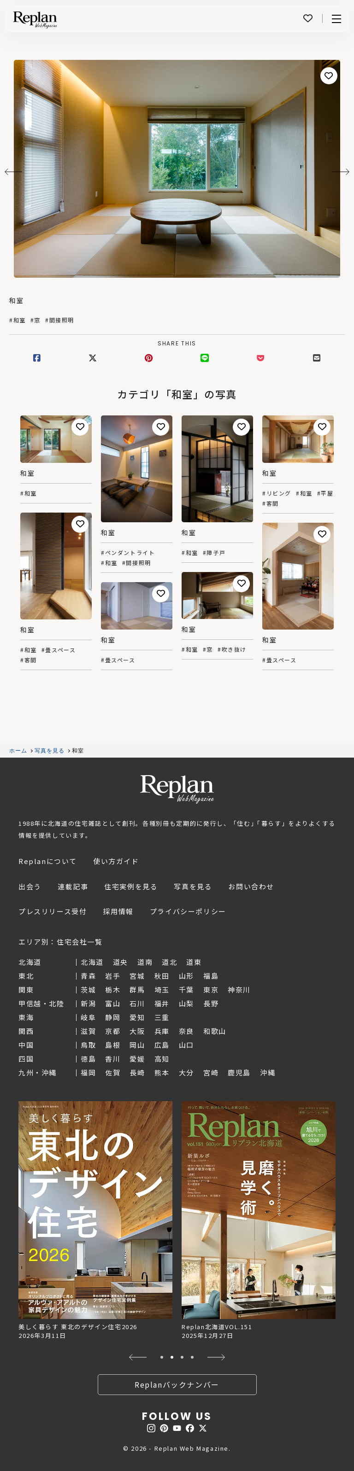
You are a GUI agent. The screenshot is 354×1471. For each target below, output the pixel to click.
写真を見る (50, 750)
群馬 (137, 989)
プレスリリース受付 (52, 911)
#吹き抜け (232, 649)
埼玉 (162, 989)
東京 (210, 989)
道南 (145, 961)
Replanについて (47, 861)
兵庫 (162, 1030)
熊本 (162, 1072)
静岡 (112, 1017)
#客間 (270, 503)
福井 (162, 1003)
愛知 (137, 1017)
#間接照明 (59, 320)
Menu (336, 19)
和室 (16, 300)
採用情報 (118, 911)
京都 (112, 1030)
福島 (210, 975)
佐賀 (112, 1072)
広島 (162, 1044)
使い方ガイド (116, 861)
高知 (162, 1058)
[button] (138, 1357)
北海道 (92, 961)
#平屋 (325, 493)
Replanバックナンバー (177, 1384)
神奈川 (239, 989)
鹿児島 (239, 1072)
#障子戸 (214, 552)
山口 (186, 1044)
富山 (112, 1003)
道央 (120, 961)
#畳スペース (58, 650)
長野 (210, 1003)
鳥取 (88, 1044)
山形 (186, 975)
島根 (112, 1044)
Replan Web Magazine (177, 789)
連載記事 (73, 886)
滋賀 (88, 1030)
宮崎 (210, 1072)
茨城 (88, 989)
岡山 (137, 1044)
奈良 (186, 1030)
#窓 (35, 320)
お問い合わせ (251, 886)
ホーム (18, 750)
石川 (137, 1003)
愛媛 (137, 1058)
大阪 (137, 1030)
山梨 (186, 1003)
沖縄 (267, 1072)
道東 (193, 961)
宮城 (137, 975)
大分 (186, 1072)
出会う (29, 886)
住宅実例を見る (131, 886)
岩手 (112, 975)
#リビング (276, 493)
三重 (162, 1017)
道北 (169, 961)
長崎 (137, 1072)
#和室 (17, 320)
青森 (88, 975)
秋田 (162, 975)
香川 (112, 1058)
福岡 (88, 1072)
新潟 (88, 1003)
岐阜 (88, 1017)
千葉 (186, 989)
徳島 (88, 1058)
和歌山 (214, 1030)
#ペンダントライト (128, 552)
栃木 (112, 989)
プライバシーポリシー (188, 911)
